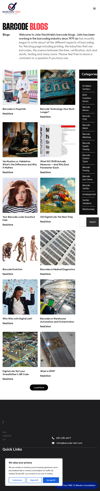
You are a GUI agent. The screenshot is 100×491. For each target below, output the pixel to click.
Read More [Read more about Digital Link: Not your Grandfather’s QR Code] (8, 378)
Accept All (51, 480)
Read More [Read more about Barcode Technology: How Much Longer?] (45, 116)
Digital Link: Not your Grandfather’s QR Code (16, 373)
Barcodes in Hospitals (14, 108)
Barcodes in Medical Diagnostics (57, 269)
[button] (94, 8)
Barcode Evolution (12, 269)
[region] (34, 472)
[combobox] (82, 222)
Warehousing (88, 209)
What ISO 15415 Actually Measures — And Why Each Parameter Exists (54, 164)
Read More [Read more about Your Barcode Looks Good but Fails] (8, 224)
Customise (17, 480)
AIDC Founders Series (86, 98)
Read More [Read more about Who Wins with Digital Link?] (8, 323)
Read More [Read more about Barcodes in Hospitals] (8, 113)
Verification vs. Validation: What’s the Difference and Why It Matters (20, 164)
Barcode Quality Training (86, 146)
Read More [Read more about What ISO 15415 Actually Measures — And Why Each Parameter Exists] (45, 172)
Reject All (34, 480)
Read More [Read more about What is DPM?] (45, 375)
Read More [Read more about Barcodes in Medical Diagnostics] (45, 273)
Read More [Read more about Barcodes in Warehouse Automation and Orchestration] (45, 326)
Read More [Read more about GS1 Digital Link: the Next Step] (45, 221)
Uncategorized (89, 194)
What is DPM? (47, 371)
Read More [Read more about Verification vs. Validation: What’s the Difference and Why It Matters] (8, 172)
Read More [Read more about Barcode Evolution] (8, 273)
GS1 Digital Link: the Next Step (56, 216)
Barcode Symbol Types (86, 158)
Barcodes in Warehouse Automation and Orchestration (57, 320)
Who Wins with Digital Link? (17, 318)
